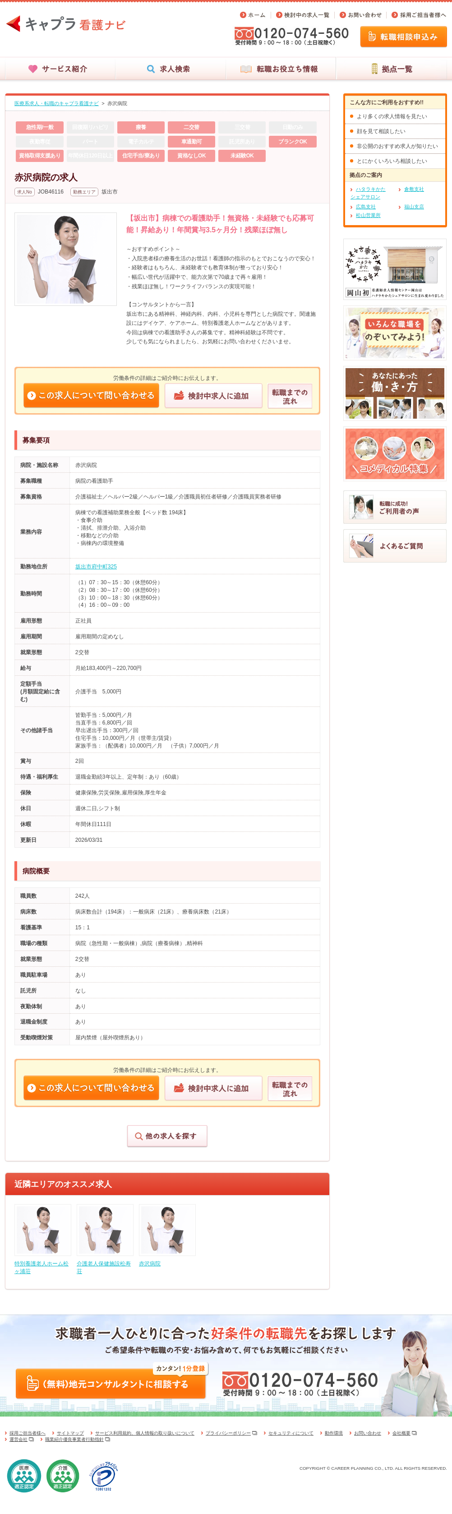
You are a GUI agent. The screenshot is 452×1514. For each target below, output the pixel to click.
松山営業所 (368, 215)
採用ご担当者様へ (27, 1433)
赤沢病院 (117, 103)
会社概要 (401, 1433)
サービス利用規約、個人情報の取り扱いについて (144, 1433)
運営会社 (18, 1439)
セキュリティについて (291, 1433)
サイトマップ (70, 1433)
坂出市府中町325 (96, 566)
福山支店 (414, 206)
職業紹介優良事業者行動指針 (74, 1439)
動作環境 (334, 1433)
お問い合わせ (367, 1433)
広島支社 (366, 206)
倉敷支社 (414, 189)
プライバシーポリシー (228, 1433)
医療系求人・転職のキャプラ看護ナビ (56, 103)
